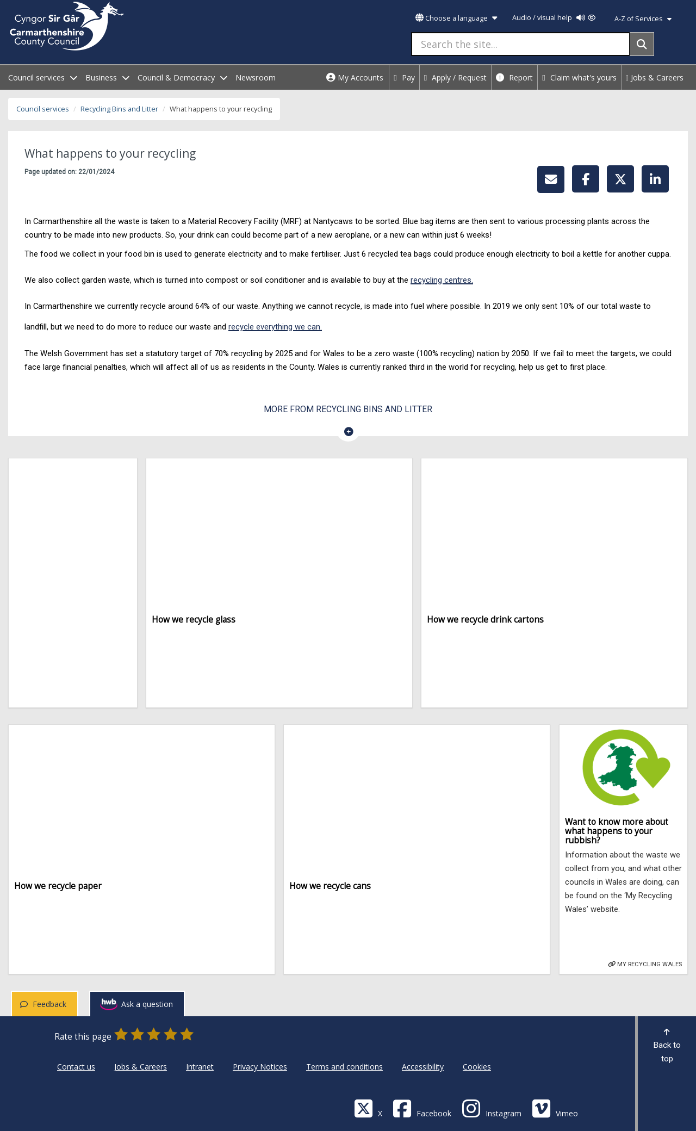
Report (514, 77)
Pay (404, 77)
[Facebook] (422, 1108)
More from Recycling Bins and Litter (348, 409)
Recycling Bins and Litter (119, 109)
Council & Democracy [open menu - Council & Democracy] (182, 77)
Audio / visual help (553, 17)
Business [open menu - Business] (107, 77)
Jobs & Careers (654, 77)
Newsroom (255, 77)
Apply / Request (455, 77)
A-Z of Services (643, 18)
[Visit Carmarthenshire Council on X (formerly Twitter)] (368, 1108)
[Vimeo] (555, 1108)
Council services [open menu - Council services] (42, 77)
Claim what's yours (579, 77)
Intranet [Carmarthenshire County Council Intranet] (200, 1066)
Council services (42, 109)
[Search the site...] (520, 44)
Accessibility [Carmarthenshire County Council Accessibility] (423, 1066)
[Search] (642, 44)
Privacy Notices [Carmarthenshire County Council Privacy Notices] (260, 1066)
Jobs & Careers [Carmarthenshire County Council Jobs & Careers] (140, 1066)
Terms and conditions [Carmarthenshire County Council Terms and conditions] (344, 1066)
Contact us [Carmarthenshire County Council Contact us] (76, 1066)
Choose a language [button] (456, 18)
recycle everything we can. (275, 327)
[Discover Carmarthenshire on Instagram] (491, 1108)
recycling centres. (442, 280)
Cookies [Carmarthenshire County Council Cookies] (477, 1066)
